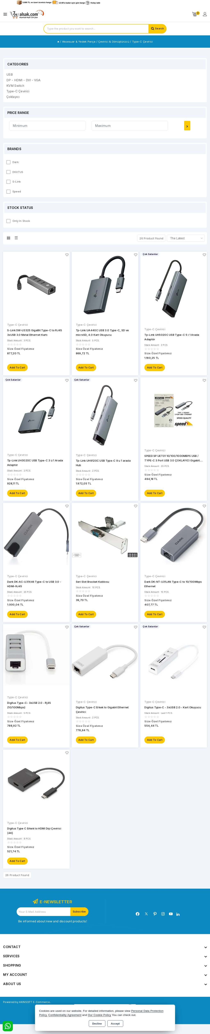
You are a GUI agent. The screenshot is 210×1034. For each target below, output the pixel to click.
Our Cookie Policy (99, 1015)
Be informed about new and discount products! (52, 931)
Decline (97, 1023)
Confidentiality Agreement (64, 1015)
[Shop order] (186, 238)
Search (158, 28)
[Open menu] (6, 14)
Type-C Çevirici (17, 324)
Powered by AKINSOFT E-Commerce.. (31, 1012)
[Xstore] (26, 14)
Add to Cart (18, 369)
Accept (115, 1023)
